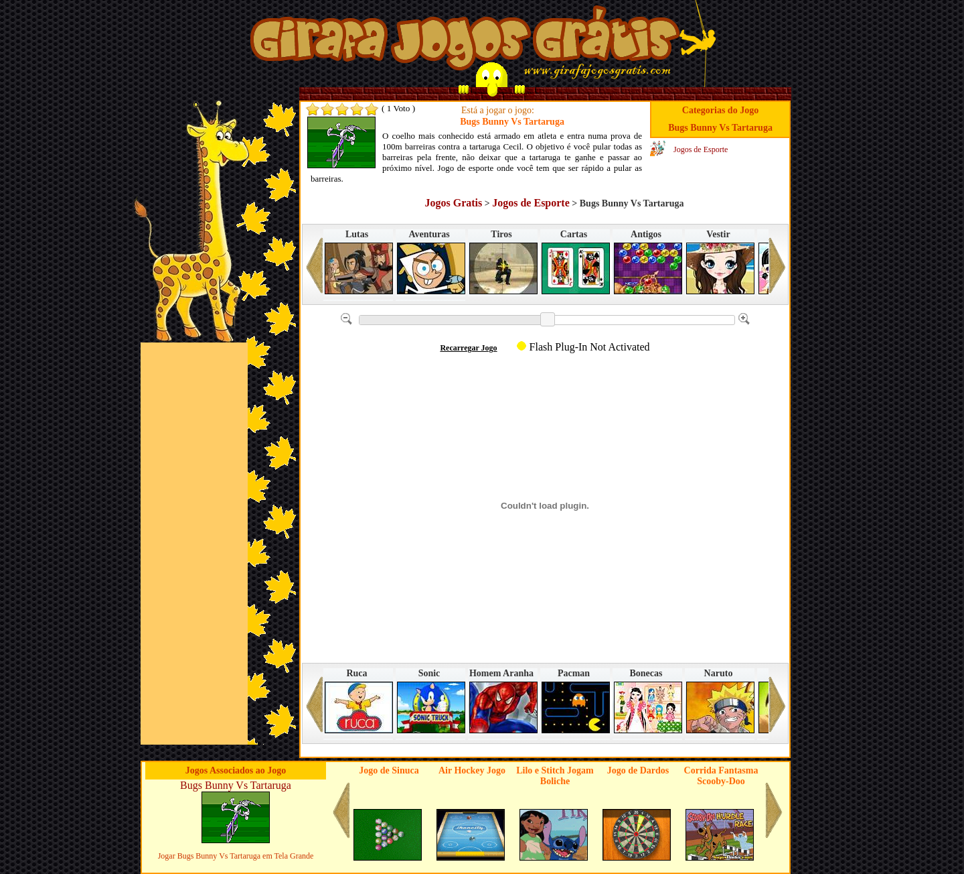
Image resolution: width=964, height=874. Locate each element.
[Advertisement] (194, 543)
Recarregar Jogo (468, 348)
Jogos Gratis (453, 202)
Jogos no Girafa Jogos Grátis (464, 42)
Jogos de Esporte (700, 149)
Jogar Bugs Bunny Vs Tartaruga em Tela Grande (236, 856)
